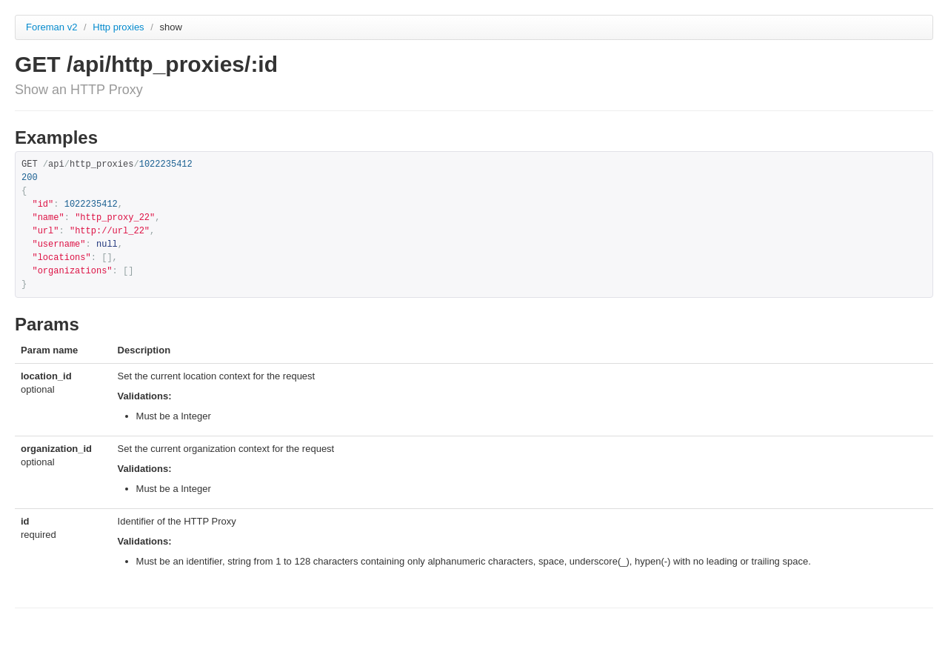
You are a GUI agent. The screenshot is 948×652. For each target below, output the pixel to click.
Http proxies (120, 27)
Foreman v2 (51, 27)
